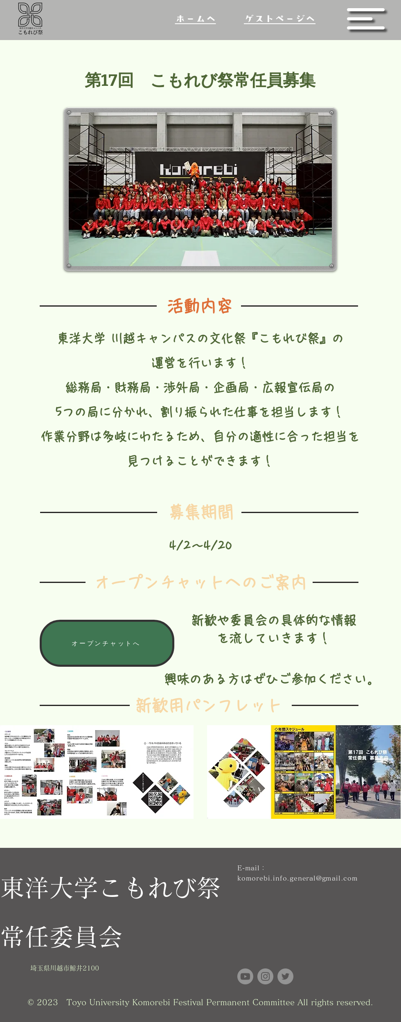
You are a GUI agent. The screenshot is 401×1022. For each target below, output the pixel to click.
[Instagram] (265, 976)
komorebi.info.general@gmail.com (297, 878)
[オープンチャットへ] (107, 643)
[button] (366, 18)
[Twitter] (285, 976)
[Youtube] (245, 976)
